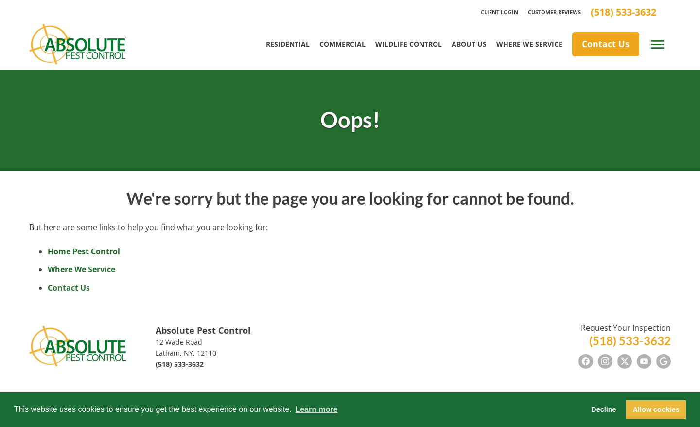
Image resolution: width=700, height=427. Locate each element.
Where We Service (81, 269)
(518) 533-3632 (623, 11)
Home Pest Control (84, 251)
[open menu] (657, 44)
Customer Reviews (554, 12)
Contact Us (69, 288)
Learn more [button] (316, 409)
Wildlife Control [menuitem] (408, 44)
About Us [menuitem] (469, 44)
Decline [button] (603, 409)
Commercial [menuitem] (342, 44)
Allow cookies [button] (656, 409)
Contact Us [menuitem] (606, 44)
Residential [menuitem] (288, 44)
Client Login (499, 12)
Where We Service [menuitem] (529, 44)
